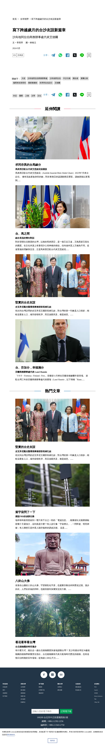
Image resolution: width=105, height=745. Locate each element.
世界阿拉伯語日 (63, 83)
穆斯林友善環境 (32, 83)
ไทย (95, 702)
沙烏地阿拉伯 (61, 78)
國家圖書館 (47, 83)
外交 (15, 95)
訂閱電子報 (42, 693)
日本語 (21, 55)
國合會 (85, 78)
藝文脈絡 (23, 693)
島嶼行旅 (23, 699)
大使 (24, 78)
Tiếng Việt (96, 705)
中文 (71, 7)
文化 (15, 100)
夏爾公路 (17, 83)
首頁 (14, 19)
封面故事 (5, 690)
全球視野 (24, 19)
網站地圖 (60, 693)
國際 (22, 95)
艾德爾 (76, 83)
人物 (30, 95)
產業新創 (23, 696)
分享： (46, 55)
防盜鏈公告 (78, 693)
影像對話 (23, 705)
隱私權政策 (78, 690)
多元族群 (23, 702)
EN (15, 55)
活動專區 (5, 696)
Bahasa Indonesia (98, 699)
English (96, 693)
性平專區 (5, 699)
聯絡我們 (41, 696)
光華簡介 (60, 690)
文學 (37, 95)
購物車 (40, 690)
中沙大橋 (74, 78)
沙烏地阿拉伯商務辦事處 (40, 78)
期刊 (4, 693)
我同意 (52, 740)
